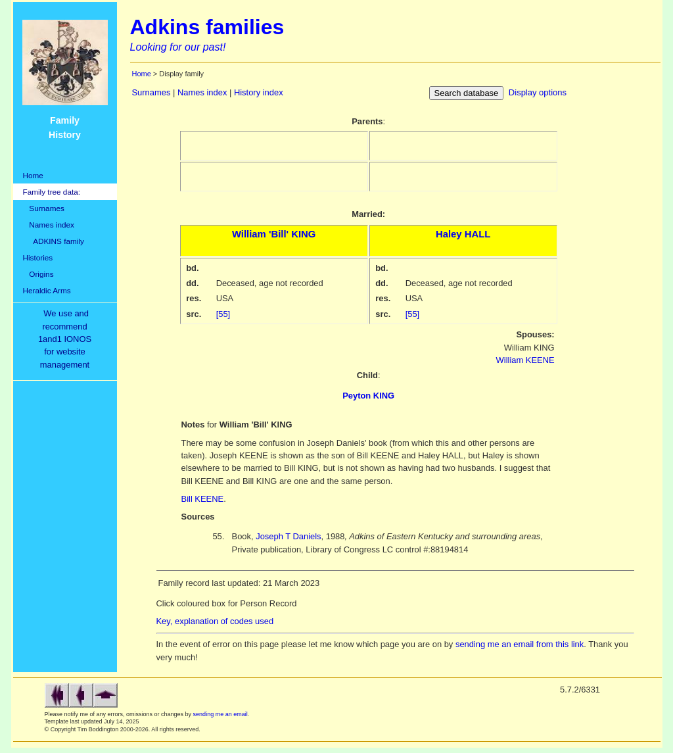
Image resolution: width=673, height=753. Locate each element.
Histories (38, 257)
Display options (538, 92)
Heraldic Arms (47, 290)
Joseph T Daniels (288, 536)
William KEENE (525, 360)
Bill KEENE (202, 499)
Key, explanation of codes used (215, 621)
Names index (48, 224)
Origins (38, 274)
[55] (223, 314)
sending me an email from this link (519, 644)
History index (258, 92)
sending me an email (220, 714)
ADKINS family (53, 241)
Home (33, 175)
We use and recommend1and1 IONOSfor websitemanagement (67, 339)
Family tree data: (52, 191)
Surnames (43, 208)
